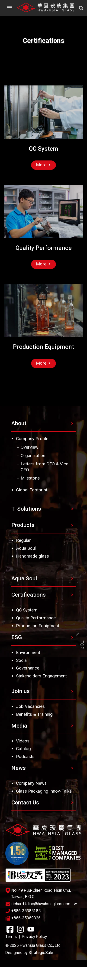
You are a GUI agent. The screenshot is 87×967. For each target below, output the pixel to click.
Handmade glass (32, 556)
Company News (31, 783)
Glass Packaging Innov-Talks (44, 791)
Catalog (23, 748)
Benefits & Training (34, 714)
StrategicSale (41, 952)
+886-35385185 (23, 910)
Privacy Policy (34, 936)
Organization (33, 455)
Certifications (28, 594)
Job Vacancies (30, 706)
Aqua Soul (26, 548)
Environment (28, 652)
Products (23, 525)
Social (22, 660)
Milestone (30, 478)
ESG (16, 637)
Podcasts (25, 756)
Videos (22, 741)
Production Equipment (37, 625)
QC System (26, 610)
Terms (11, 936)
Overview (29, 447)
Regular (23, 540)
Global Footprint (31, 490)
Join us (20, 691)
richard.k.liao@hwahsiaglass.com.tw (41, 904)
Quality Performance (36, 618)
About (18, 423)
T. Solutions (26, 509)
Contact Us (25, 802)
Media (19, 725)
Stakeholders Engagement (41, 676)
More (43, 164)
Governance (27, 668)
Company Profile (32, 438)
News (18, 768)
